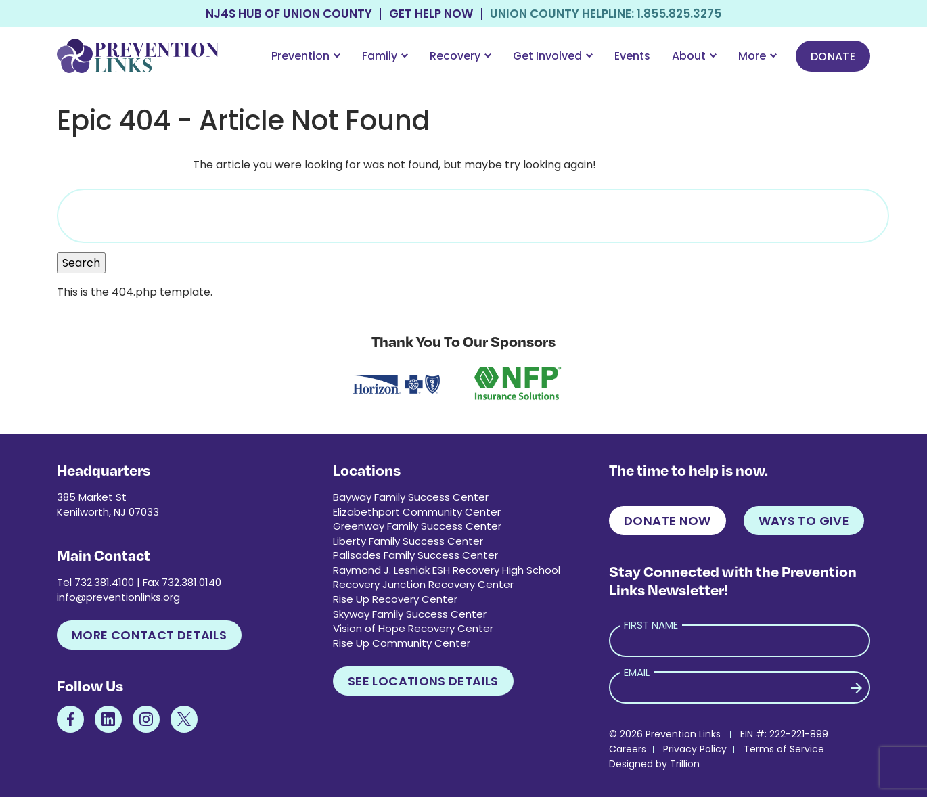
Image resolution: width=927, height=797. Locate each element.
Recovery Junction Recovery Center (423, 584)
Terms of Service (784, 749)
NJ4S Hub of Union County (289, 14)
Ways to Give (804, 520)
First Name (651, 625)
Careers (627, 749)
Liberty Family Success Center (408, 541)
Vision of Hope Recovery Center (413, 628)
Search (81, 263)
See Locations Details (423, 681)
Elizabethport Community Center (417, 512)
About (694, 56)
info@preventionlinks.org (118, 597)
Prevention (305, 56)
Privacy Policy (695, 749)
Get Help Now (431, 14)
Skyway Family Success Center (410, 614)
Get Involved (553, 56)
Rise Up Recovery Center (395, 599)
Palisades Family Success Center (415, 555)
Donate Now (667, 520)
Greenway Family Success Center (417, 526)
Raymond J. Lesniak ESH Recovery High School (446, 570)
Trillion (685, 764)
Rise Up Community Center (401, 643)
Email (637, 672)
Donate (833, 56)
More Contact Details (149, 635)
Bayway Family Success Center (411, 497)
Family (385, 56)
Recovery (460, 56)
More (757, 56)
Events (632, 56)
